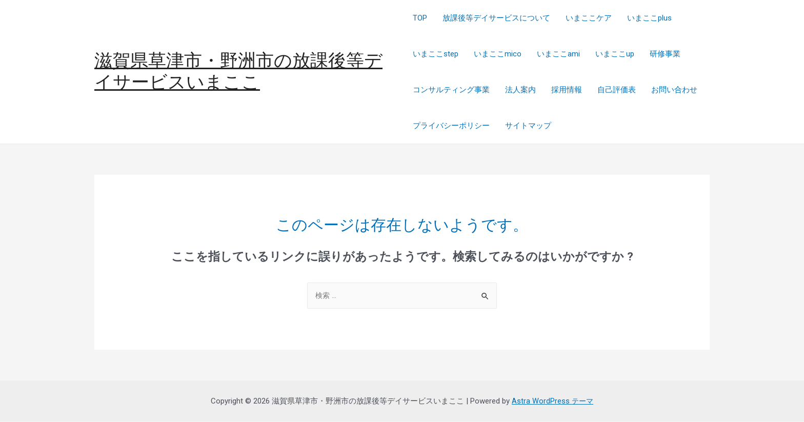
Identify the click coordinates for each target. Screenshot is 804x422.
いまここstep (435, 53)
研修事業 (665, 53)
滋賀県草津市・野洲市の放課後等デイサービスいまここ (238, 71)
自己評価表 (616, 89)
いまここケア (589, 18)
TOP (420, 18)
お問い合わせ (674, 89)
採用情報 (566, 89)
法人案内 (520, 89)
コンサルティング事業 (451, 89)
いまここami (558, 53)
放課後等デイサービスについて (496, 18)
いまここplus (649, 18)
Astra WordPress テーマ (552, 401)
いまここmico (497, 53)
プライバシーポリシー (451, 125)
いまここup (614, 53)
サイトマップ (528, 125)
